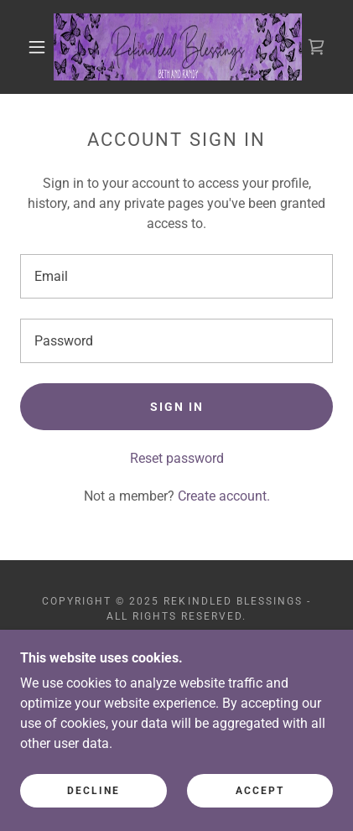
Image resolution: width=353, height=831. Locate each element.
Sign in (177, 406)
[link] (178, 47)
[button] (37, 47)
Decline (93, 791)
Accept (260, 791)
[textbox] (176, 276)
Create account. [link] (224, 496)
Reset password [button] (177, 458)
